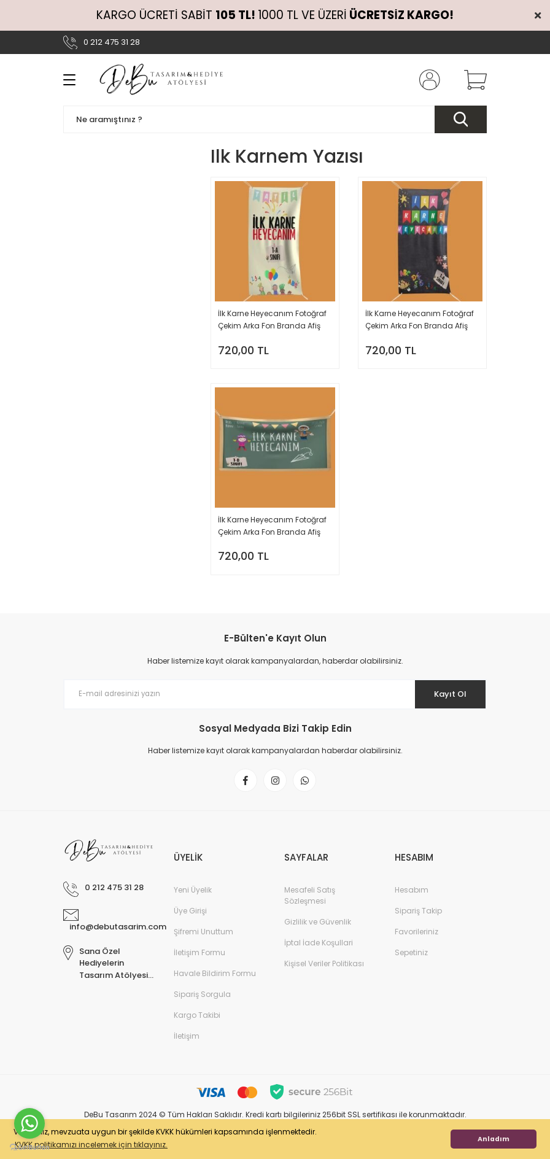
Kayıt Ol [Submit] (445, 703)
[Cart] (473, 80)
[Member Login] (427, 80)
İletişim (186, 1047)
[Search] (275, 119)
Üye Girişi (190, 922)
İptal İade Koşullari (318, 954)
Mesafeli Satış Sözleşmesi (309, 907)
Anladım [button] (493, 1139)
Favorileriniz (416, 943)
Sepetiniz (411, 964)
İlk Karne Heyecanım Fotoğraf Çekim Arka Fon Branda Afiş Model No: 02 (419, 320)
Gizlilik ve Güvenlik (317, 933)
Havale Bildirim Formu (215, 985)
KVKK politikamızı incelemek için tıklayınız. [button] (91, 1144)
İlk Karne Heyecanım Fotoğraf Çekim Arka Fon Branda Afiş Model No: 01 (272, 320)
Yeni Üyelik (193, 901)
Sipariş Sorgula (202, 1006)
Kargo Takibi (197, 1026)
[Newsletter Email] (275, 703)
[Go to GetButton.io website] (29, 1146)
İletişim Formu (199, 964)
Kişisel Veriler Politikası (324, 975)
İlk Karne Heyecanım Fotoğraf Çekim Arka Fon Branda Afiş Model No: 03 (272, 531)
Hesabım (411, 901)
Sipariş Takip (418, 922)
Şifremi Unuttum (203, 943)
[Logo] (162, 80)
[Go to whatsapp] (29, 1123)
